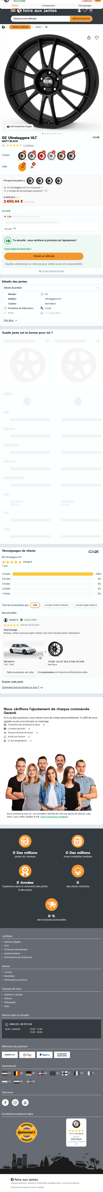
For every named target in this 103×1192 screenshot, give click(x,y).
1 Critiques (28, 145)
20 (32, 167)
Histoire (8, 998)
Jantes (38, 27)
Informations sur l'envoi (15, 980)
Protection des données (15, 949)
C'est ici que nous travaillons (54, 816)
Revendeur (9, 976)
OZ (46, 27)
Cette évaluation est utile (20, 704)
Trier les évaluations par (15, 636)
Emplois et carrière (13, 994)
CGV (6, 945)
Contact (8, 972)
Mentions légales (12, 942)
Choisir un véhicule (20, 27)
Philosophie (10, 1002)
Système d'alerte (12, 953)
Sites (6, 1006)
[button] (51, 320)
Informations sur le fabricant (18, 957)
